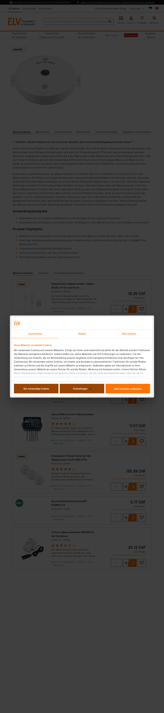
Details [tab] (82, 333)
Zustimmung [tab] (35, 333)
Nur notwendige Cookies (36, 388)
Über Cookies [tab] (129, 333)
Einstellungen (82, 388)
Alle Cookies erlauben (128, 388)
